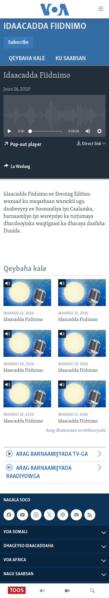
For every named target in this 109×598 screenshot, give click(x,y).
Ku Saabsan (71, 59)
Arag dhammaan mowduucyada (76, 430)
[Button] (17, 167)
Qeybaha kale (27, 59)
